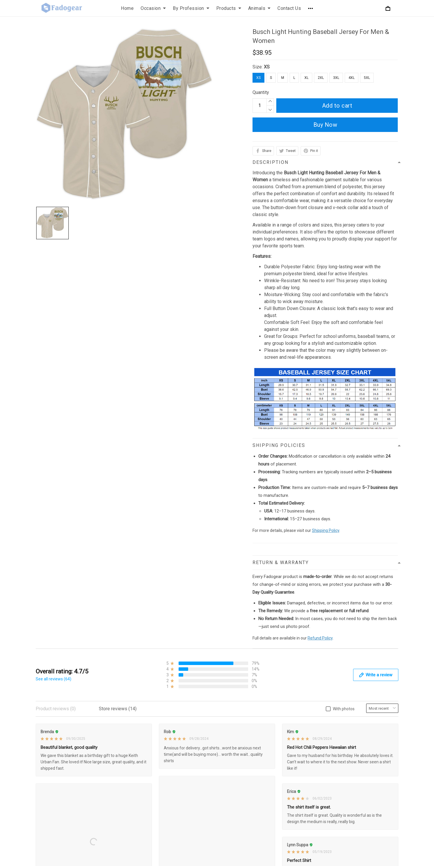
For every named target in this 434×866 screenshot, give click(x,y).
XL (306, 78)
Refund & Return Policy (183, 738)
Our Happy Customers (306, 778)
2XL (321, 78)
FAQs (289, 748)
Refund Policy (320, 638)
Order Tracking (298, 768)
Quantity (261, 92)
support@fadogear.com (75, 729)
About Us (293, 728)
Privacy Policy (174, 728)
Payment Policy (176, 768)
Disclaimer (170, 778)
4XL (351, 78)
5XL (367, 78)
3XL (336, 78)
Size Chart (294, 758)
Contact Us (295, 738)
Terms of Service (177, 748)
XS (267, 67)
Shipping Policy (325, 530)
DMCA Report (310, 858)
